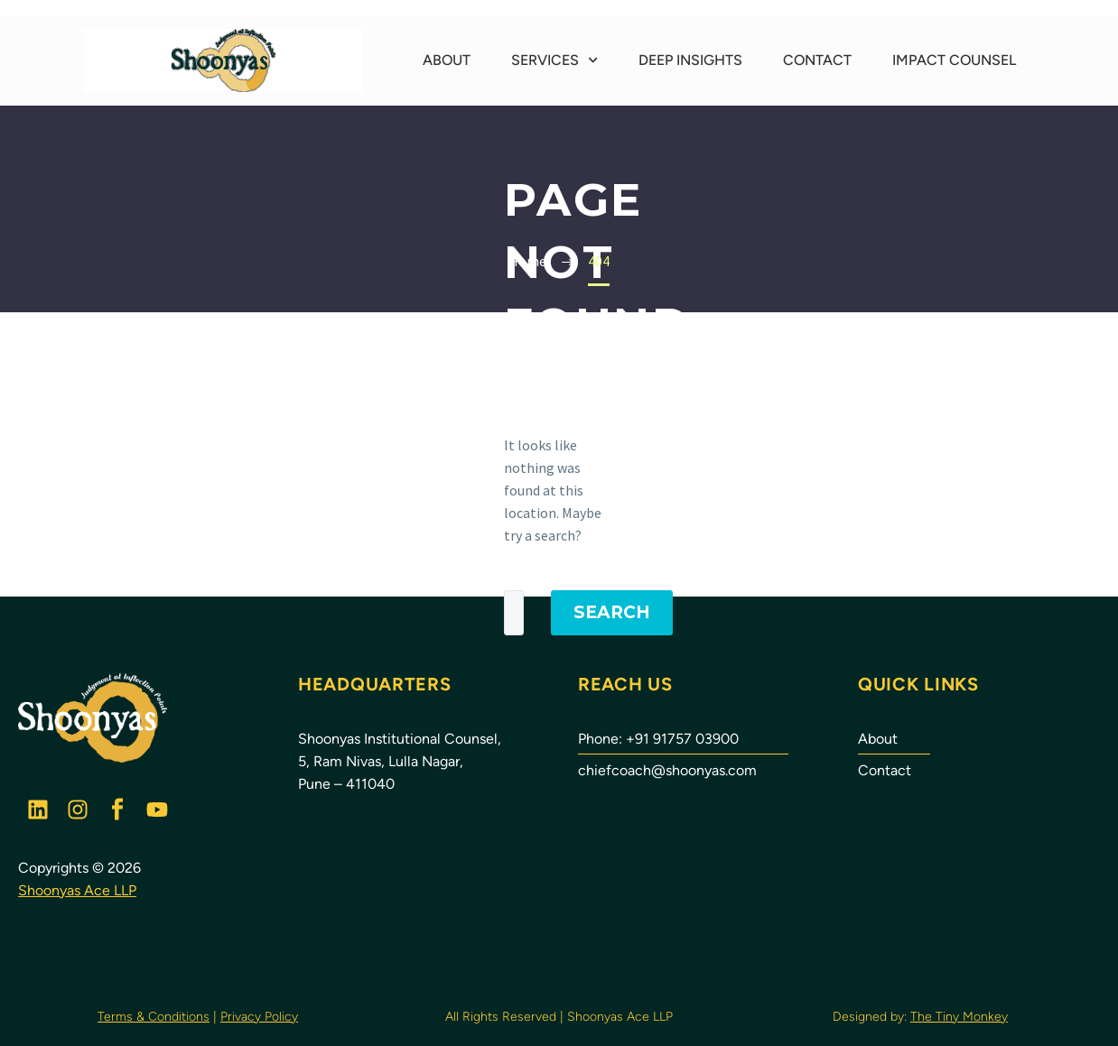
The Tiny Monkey (959, 1016)
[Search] (514, 612)
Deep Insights (690, 60)
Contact (817, 60)
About (446, 60)
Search (611, 612)
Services (554, 60)
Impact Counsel (954, 60)
